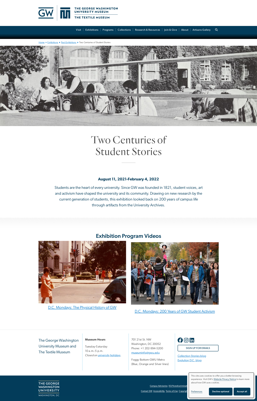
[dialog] (221, 385)
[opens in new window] (180, 342)
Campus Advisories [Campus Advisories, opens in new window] (159, 386)
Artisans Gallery (202, 30)
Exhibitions (92, 30)
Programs (108, 30)
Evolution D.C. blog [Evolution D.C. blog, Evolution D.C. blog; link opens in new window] (190, 360)
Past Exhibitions (68, 42)
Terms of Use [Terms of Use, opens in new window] (172, 391)
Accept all (242, 391)
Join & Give (170, 30)
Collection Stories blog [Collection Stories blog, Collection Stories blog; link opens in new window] (192, 356)
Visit (78, 30)
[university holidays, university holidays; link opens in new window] (109, 355)
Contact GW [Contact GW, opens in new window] (146, 391)
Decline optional (220, 391)
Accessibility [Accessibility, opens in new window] (159, 391)
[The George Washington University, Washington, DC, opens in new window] (48, 389)
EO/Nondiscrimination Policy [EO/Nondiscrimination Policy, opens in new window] (182, 386)
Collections (124, 30)
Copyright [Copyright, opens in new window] (183, 391)
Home (42, 42)
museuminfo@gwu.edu (145, 352)
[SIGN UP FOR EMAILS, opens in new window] (198, 348)
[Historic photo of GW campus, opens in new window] (82, 272)
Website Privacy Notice (225, 379)
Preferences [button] (196, 391)
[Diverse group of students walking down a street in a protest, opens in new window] (175, 274)
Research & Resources (147, 30)
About (184, 30)
